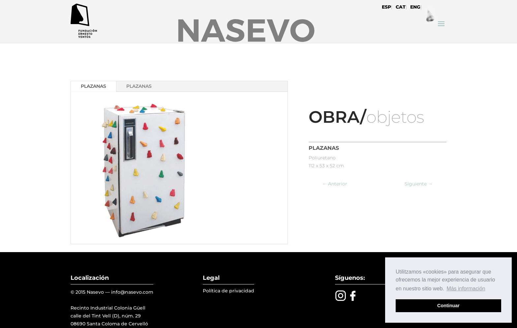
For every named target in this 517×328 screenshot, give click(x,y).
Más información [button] (465, 288)
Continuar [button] (448, 305)
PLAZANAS (93, 86)
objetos (395, 117)
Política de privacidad (228, 291)
